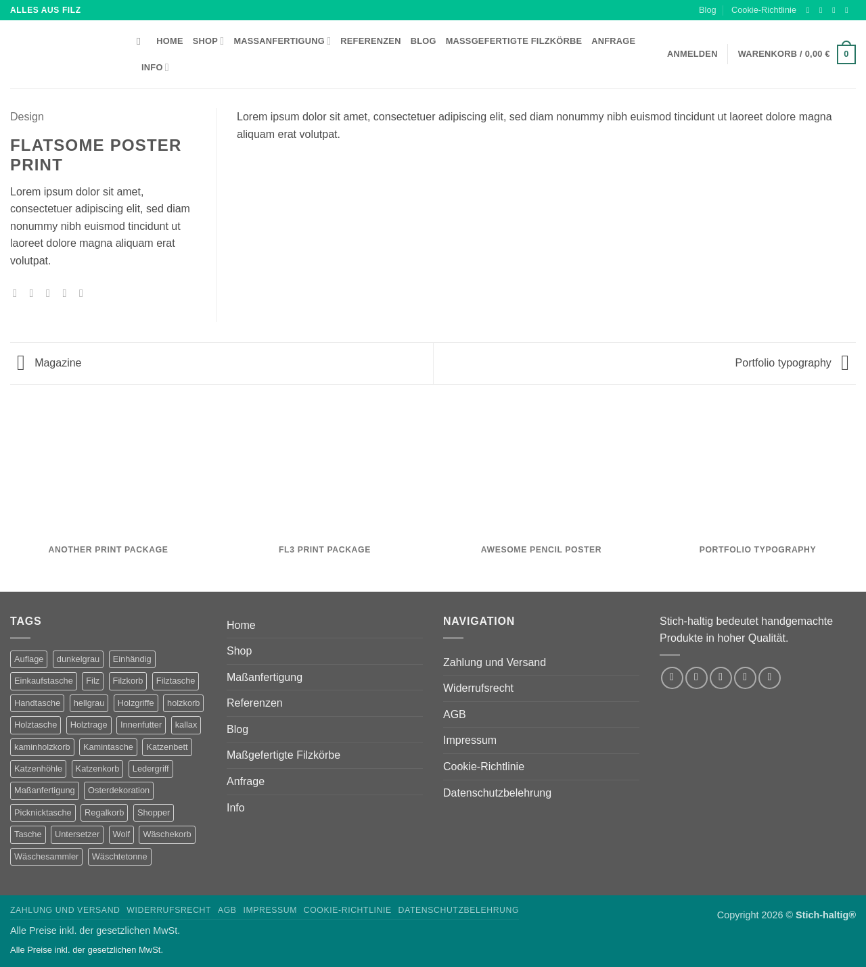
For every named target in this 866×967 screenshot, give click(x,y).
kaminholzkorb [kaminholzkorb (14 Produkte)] (42, 747)
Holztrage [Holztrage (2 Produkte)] (89, 725)
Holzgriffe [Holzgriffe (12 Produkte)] (136, 703)
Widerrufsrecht (478, 688)
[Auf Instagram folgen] (823, 10)
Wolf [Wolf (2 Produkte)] (121, 834)
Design (27, 116)
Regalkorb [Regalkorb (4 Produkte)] (104, 812)
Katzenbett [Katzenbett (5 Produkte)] (166, 747)
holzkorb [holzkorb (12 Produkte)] (183, 703)
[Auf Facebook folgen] (810, 10)
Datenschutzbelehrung (497, 793)
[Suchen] (142, 41)
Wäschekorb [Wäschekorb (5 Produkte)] (167, 834)
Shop (209, 40)
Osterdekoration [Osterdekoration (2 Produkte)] (119, 790)
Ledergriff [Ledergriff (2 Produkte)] (151, 768)
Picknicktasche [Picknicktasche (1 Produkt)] (43, 812)
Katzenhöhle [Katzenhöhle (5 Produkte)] (38, 768)
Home (169, 41)
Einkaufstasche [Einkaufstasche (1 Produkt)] (43, 681)
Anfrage (613, 41)
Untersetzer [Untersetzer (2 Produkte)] (77, 834)
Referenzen (370, 41)
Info (155, 67)
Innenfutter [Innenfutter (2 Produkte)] (141, 725)
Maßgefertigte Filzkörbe (514, 41)
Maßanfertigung (282, 40)
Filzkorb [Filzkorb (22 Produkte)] (128, 681)
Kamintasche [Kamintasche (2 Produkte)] (108, 747)
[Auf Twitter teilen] (35, 293)
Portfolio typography (792, 363)
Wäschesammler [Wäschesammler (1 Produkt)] (46, 856)
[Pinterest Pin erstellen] (67, 293)
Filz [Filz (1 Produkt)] (92, 681)
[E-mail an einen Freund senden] (51, 293)
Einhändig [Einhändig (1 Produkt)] (132, 659)
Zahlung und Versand (494, 662)
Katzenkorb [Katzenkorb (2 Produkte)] (98, 768)
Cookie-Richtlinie (763, 10)
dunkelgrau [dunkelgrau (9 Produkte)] (78, 659)
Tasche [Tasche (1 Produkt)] (28, 834)
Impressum (470, 740)
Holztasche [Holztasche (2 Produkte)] (35, 725)
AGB (454, 714)
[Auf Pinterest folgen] (769, 678)
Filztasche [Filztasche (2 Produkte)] (176, 681)
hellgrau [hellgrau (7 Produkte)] (89, 703)
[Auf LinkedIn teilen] (84, 293)
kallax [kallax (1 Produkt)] (186, 725)
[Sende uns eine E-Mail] (849, 10)
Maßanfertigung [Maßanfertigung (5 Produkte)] (44, 790)
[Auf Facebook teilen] (18, 293)
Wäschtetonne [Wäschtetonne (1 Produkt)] (119, 856)
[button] (797, 55)
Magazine (49, 363)
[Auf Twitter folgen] (836, 10)
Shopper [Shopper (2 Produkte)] (153, 812)
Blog (707, 10)
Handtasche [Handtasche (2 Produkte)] (37, 703)
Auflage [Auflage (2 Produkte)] (28, 659)
